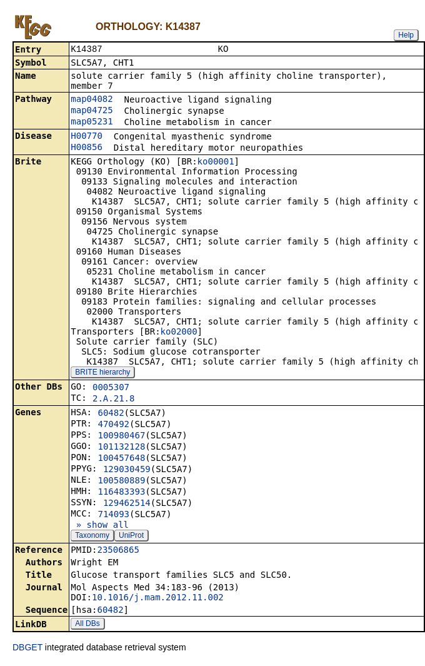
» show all (100, 526)
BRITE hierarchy (102, 373)
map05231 (91, 123)
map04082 (91, 100)
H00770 (86, 137)
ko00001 (216, 163)
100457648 (121, 459)
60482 (111, 414)
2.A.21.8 (113, 400)
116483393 (121, 493)
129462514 (127, 504)
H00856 (86, 148)
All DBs (87, 624)
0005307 (110, 388)
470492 (113, 425)
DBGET (27, 648)
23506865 (118, 551)
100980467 (121, 436)
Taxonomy (92, 536)
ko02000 (179, 333)
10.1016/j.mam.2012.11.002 (158, 598)
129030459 (127, 470)
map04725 (91, 111)
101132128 (121, 448)
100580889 (121, 482)
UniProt (131, 536)
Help (406, 35)
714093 (113, 515)
